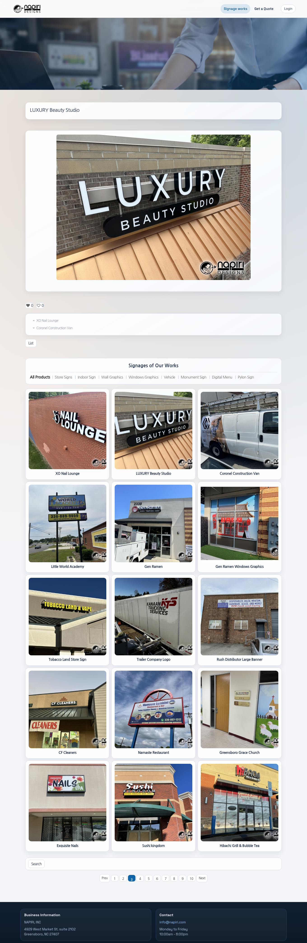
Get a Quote (264, 9)
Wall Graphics (112, 377)
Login (288, 9)
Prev (105, 878)
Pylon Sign (246, 377)
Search (36, 864)
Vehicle (169, 377)
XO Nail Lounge (45, 320)
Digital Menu (222, 377)
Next (202, 878)
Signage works (235, 9)
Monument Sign (193, 377)
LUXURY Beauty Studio (54, 110)
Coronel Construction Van (52, 328)
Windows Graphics (143, 377)
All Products (40, 377)
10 (191, 878)
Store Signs (63, 377)
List (30, 343)
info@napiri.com (173, 922)
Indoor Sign (86, 377)
